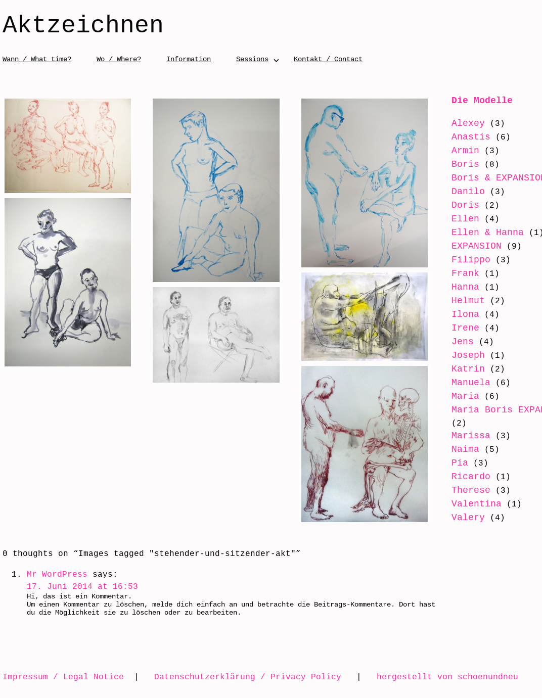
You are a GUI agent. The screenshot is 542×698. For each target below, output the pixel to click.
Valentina (476, 504)
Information (188, 59)
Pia (459, 463)
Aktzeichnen (83, 26)
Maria (465, 396)
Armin (465, 151)
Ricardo (470, 477)
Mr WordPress (57, 574)
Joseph (468, 355)
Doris (465, 205)
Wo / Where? (119, 59)
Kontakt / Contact (328, 59)
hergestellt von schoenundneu (447, 676)
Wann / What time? (37, 59)
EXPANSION (476, 246)
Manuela (470, 383)
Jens (462, 342)
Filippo (470, 260)
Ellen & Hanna (487, 232)
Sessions (252, 59)
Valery (468, 518)
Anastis (470, 137)
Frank (465, 273)
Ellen (465, 219)
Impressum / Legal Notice (63, 676)
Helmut (468, 301)
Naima (465, 449)
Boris (465, 164)
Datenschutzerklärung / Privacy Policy (247, 676)
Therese (470, 490)
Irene (465, 328)
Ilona (465, 314)
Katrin (468, 369)
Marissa (470, 436)
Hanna (465, 287)
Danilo (468, 192)
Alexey (468, 123)
